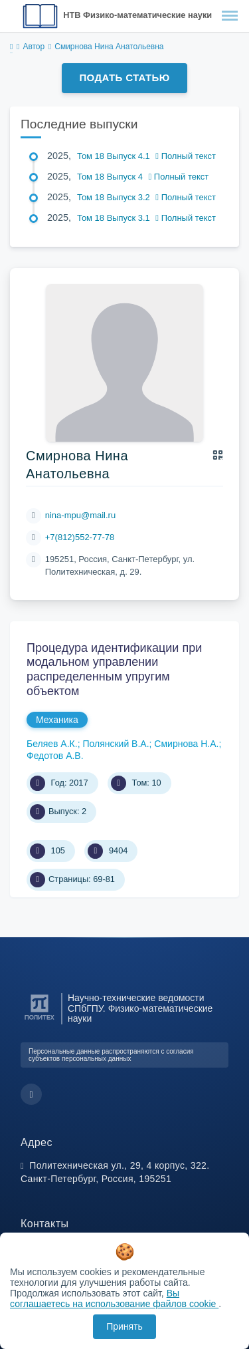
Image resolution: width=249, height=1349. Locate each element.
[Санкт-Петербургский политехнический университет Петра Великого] (39, 1020)
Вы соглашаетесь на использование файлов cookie (114, 1298)
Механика (57, 719)
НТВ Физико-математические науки (137, 15)
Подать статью (124, 77)
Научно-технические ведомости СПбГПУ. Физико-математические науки (140, 1008)
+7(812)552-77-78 (79, 537)
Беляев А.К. (52, 743)
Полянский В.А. (115, 743)
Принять (124, 1326)
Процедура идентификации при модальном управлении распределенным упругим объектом (114, 669)
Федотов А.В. (55, 755)
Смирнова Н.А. (186, 743)
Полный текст (185, 156)
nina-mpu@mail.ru (80, 515)
